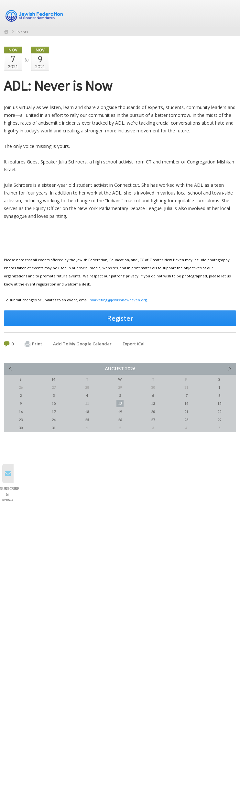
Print (33, 344)
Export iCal (134, 344)
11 (87, 403)
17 (54, 411)
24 (54, 420)
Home (6, 32)
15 (219, 403)
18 (87, 411)
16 (21, 411)
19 (120, 411)
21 (186, 411)
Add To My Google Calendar (82, 344)
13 (153, 403)
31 (54, 428)
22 (219, 411)
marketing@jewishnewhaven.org (118, 299)
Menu (228, 13)
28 (186, 420)
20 (153, 411)
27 (153, 420)
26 (120, 420)
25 (87, 420)
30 (21, 428)
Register (120, 318)
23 (21, 420)
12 (120, 403)
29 (219, 420)
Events (22, 31)
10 (54, 403)
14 (186, 403)
